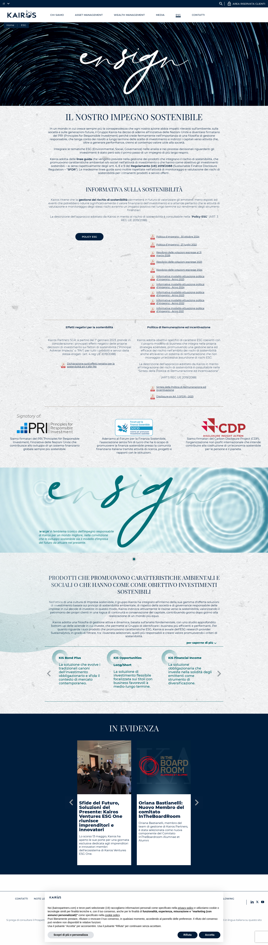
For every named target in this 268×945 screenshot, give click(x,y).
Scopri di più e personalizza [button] (71, 934)
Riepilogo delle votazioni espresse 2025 (179, 261)
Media (160, 14)
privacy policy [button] (186, 907)
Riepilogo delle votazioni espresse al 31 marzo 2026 (179, 254)
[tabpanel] (134, 510)
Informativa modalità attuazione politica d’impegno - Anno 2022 (180, 302)
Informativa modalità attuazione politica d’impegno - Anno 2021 (180, 310)
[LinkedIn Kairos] (252, 902)
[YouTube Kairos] (262, 902)
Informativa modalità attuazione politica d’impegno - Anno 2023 (180, 294)
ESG (178, 14)
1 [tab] (134, 559)
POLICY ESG (89, 236)
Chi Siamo (57, 14)
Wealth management (129, 14)
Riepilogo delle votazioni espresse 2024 (179, 269)
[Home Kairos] (22, 14)
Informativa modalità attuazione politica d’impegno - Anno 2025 (180, 278)
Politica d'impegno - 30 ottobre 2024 (177, 236)
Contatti (198, 14)
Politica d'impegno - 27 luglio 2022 (176, 244)
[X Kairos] (257, 902)
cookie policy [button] (112, 915)
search (221, 3)
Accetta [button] (209, 934)
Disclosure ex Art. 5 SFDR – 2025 (174, 396)
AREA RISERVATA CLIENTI (249, 3)
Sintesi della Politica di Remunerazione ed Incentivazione (181, 388)
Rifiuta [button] (188, 934)
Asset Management (89, 14)
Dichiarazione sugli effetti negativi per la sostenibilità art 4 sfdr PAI (91, 365)
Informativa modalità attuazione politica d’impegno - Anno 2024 (180, 286)
